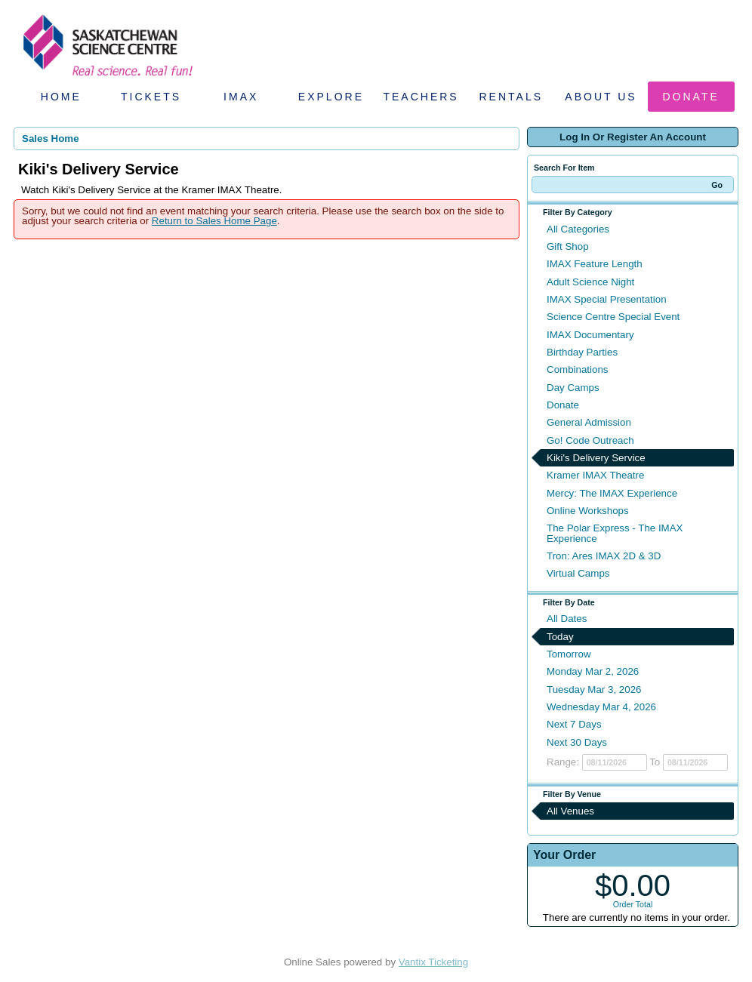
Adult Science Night (590, 282)
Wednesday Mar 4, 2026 (601, 707)
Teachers (420, 97)
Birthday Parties (582, 352)
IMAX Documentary (590, 334)
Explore (331, 97)
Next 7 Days (574, 724)
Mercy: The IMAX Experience (612, 493)
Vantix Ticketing (433, 962)
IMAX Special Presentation (607, 299)
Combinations (578, 369)
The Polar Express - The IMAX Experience (615, 532)
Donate (691, 97)
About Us (600, 97)
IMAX (240, 97)
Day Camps (573, 387)
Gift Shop (568, 246)
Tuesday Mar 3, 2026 (594, 689)
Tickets (151, 97)
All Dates (567, 618)
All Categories (578, 229)
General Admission (589, 422)
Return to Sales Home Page (214, 220)
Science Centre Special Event (613, 316)
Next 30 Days (577, 742)
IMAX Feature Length (595, 263)
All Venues (570, 811)
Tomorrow (569, 654)
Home (61, 97)
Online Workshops (588, 510)
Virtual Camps (578, 573)
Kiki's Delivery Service (596, 457)
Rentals (511, 97)
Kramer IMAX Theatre (595, 475)
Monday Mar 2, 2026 (593, 671)
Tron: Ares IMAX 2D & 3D (604, 556)
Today (560, 636)
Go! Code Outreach (590, 440)
